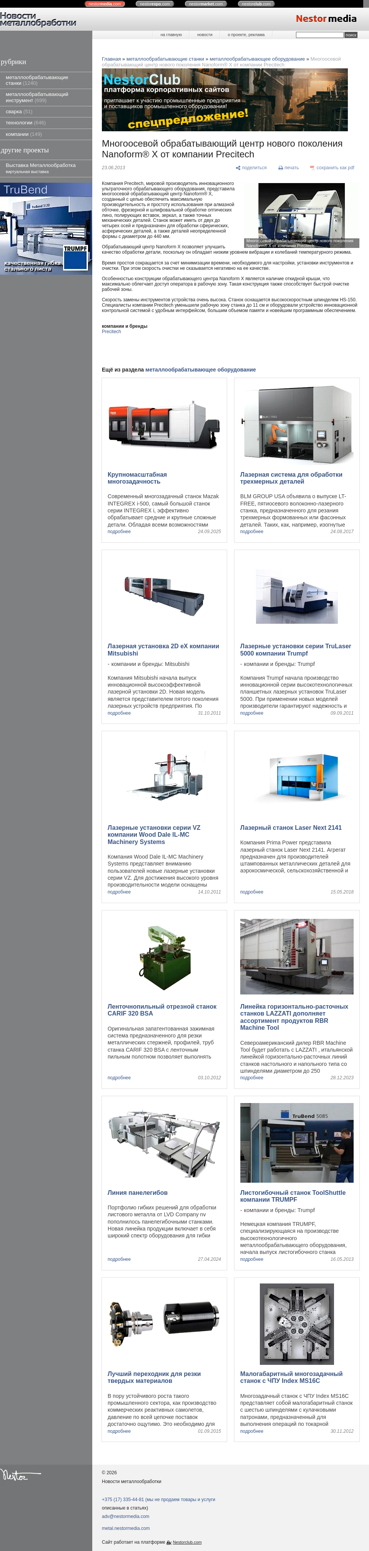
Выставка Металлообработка (41, 167)
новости (204, 34)
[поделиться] (251, 168)
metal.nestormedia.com (126, 1528)
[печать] (288, 168)
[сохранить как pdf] (332, 168)
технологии (26, 123)
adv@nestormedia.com (126, 1516)
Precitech (111, 331)
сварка (19, 111)
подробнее (119, 531)
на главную (171, 34)
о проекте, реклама (246, 34)
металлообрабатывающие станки (37, 80)
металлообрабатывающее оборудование (257, 59)
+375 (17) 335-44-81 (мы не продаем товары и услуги (158, 1499)
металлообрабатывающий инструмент (37, 97)
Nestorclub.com (187, 1542)
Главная (111, 59)
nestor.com (105, 4)
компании (24, 134)
